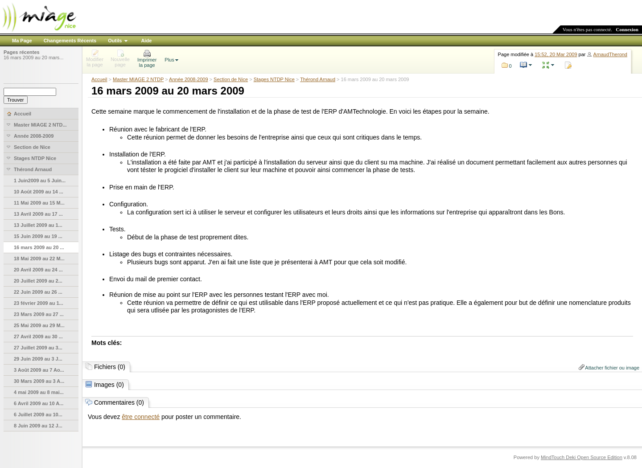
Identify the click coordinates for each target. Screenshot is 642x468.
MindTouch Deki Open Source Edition (581, 457)
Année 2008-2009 (188, 79)
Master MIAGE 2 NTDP (138, 79)
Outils (115, 40)
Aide (146, 40)
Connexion (627, 29)
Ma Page (22, 40)
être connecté (141, 416)
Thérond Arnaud (317, 79)
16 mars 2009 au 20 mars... (34, 57)
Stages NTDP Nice (274, 79)
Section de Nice (231, 79)
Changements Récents (70, 40)
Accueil (99, 79)
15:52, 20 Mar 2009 (556, 54)
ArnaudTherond (610, 54)
